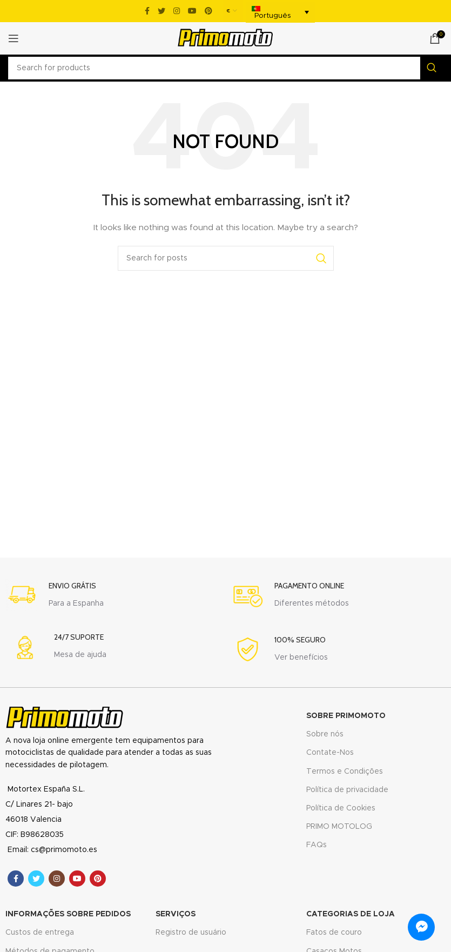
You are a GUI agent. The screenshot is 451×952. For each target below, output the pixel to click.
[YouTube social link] (192, 11)
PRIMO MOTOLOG (339, 826)
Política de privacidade (347, 790)
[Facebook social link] (147, 11)
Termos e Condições (344, 771)
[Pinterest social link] (208, 11)
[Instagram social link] (176, 11)
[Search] (225, 68)
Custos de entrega (39, 932)
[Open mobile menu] (13, 38)
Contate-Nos (330, 752)
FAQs (316, 845)
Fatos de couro (334, 932)
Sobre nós (325, 734)
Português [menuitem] (272, 15)
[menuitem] (280, 12)
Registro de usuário (191, 932)
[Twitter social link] (161, 11)
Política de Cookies (340, 808)
